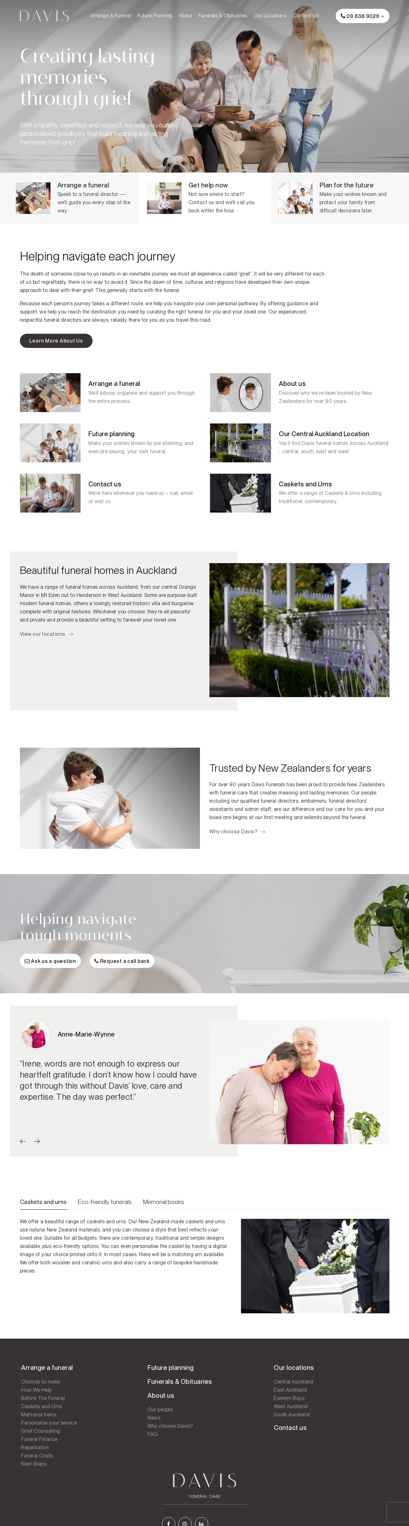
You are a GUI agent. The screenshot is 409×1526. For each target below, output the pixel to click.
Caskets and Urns (40, 1412)
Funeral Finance (38, 1445)
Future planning (154, 16)
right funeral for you (198, 314)
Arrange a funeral (110, 16)
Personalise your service (47, 1428)
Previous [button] (200, 1089)
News (121, 1423)
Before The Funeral (41, 1404)
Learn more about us (56, 343)
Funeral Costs (36, 1461)
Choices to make (39, 1387)
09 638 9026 (360, 16)
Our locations (270, 16)
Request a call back (122, 969)
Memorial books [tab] (163, 1209)
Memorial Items (37, 1420)
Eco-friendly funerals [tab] (105, 1209)
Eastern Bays (224, 1404)
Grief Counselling (39, 1436)
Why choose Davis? (233, 835)
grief (245, 276)
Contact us (305, 16)
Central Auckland (229, 1387)
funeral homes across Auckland (101, 590)
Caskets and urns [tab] (43, 1209)
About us (128, 1401)
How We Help (35, 1395)
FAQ (120, 1440)
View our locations (42, 637)
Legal (374, 1510)
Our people (363, 796)
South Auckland (227, 1420)
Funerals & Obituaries (222, 16)
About (185, 16)
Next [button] (399, 1089)
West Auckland (226, 1412)
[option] (110, 1068)
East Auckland (226, 1395)
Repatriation (34, 1453)
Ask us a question (50, 969)
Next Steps (32, 1469)
